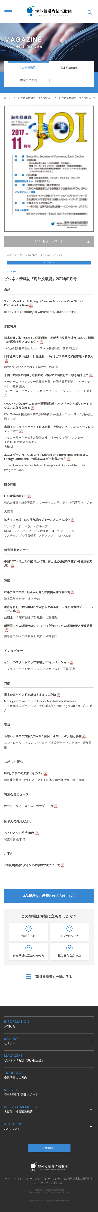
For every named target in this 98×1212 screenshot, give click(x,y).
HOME (8, 1179)
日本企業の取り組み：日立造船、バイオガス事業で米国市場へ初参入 (48, 356)
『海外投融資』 (29, 68)
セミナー (49, 1041)
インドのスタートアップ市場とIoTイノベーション (36, 662)
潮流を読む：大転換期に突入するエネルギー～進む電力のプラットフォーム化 (49, 609)
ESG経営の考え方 (15, 496)
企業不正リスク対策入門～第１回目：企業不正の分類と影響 (42, 736)
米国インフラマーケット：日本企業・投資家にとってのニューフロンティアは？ (49, 429)
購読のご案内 (28, 80)
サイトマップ (40, 1183)
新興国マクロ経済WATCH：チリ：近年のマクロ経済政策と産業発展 (48, 626)
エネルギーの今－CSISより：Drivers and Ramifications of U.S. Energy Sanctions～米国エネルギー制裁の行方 (46, 457)
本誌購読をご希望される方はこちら (49, 896)
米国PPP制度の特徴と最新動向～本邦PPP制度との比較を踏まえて (46, 375)
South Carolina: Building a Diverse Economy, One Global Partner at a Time (43, 303)
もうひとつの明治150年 (19, 833)
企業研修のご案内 (49, 1075)
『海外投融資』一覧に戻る (52, 976)
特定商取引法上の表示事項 (77, 1179)
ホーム (8, 98)
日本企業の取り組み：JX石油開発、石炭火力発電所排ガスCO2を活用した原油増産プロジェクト (49, 340)
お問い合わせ (58, 1183)
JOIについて (49, 1126)
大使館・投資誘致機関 (49, 1109)
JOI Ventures (69, 68)
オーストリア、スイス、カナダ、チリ (28, 806)
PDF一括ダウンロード (49, 241)
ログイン (49, 262)
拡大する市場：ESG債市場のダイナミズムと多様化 (37, 520)
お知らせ (49, 1023)
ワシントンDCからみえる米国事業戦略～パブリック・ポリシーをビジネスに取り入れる (48, 406)
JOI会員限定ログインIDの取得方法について (32, 865)
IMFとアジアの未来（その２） (23, 773)
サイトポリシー (23, 1179)
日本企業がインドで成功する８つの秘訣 (30, 695)
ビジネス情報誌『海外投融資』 (35, 98)
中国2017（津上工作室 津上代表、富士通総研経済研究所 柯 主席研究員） (48, 563)
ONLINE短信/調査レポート (49, 1092)
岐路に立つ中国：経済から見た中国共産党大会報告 (37, 592)
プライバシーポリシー (47, 1179)
